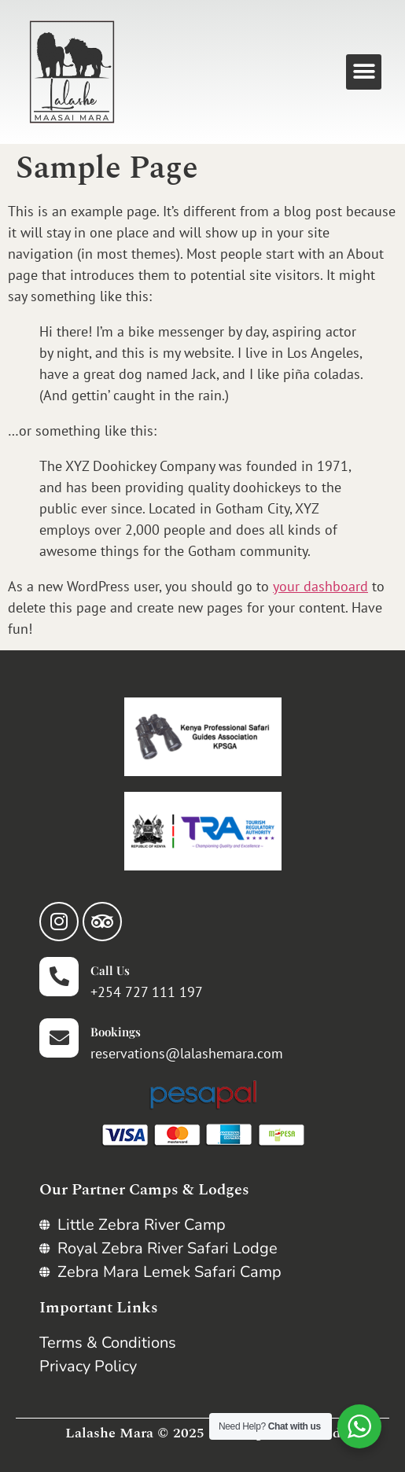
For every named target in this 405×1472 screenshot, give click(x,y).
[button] (363, 72)
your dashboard (320, 586)
